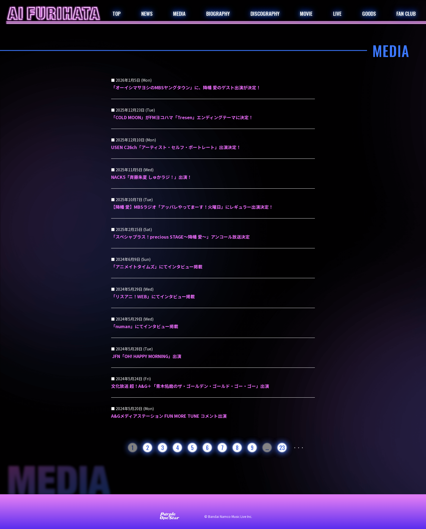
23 (282, 448)
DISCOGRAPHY (265, 13)
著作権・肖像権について (269, 505)
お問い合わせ (139, 505)
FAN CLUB (406, 13)
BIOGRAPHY (218, 13)
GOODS (369, 13)
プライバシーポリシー (221, 505)
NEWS (147, 13)
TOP (116, 13)
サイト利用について (176, 505)
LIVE (337, 13)
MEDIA (179, 13)
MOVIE (306, 13)
